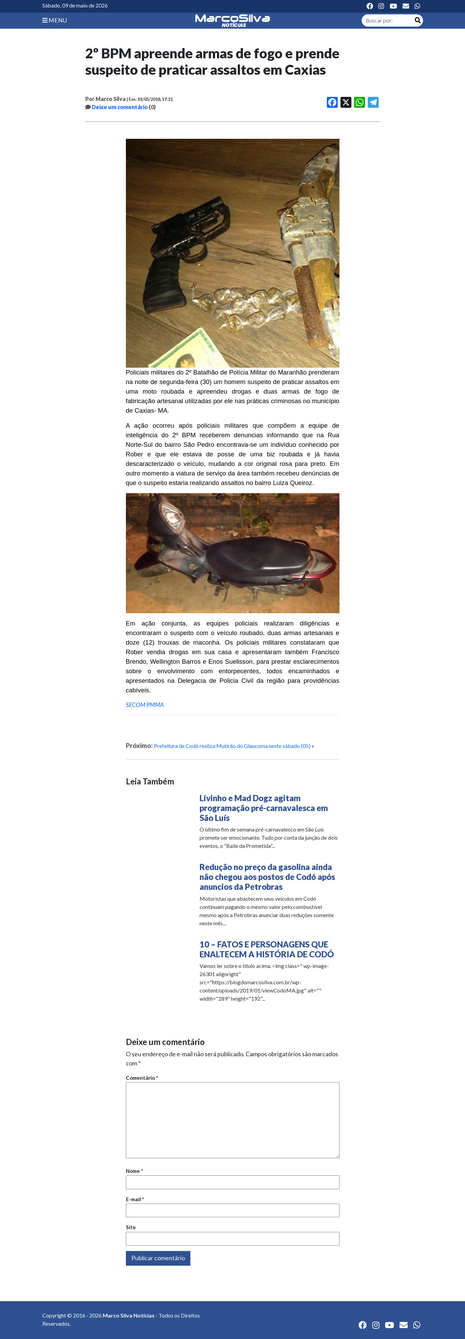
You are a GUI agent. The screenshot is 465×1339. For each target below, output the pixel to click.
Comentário (142, 1078)
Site (131, 1227)
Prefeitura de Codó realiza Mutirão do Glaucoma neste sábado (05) (232, 745)
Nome (134, 1171)
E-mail (135, 1199)
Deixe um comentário (120, 107)
